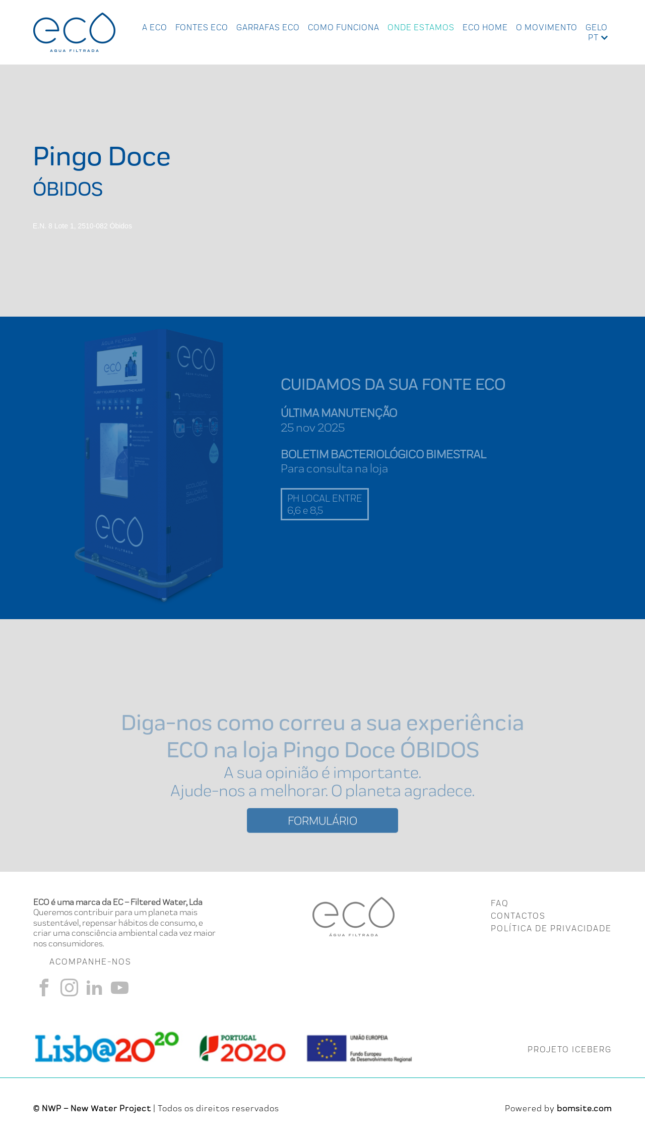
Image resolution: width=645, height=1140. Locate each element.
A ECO (154, 27)
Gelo (597, 27)
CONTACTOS (518, 916)
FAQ (499, 903)
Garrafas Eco (268, 27)
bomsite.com (584, 1108)
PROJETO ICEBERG (570, 1049)
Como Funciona (343, 27)
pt (593, 37)
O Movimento (546, 27)
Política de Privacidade (551, 928)
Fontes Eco (201, 27)
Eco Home (485, 27)
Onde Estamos (421, 27)
